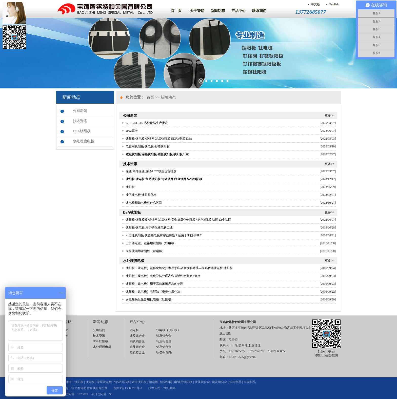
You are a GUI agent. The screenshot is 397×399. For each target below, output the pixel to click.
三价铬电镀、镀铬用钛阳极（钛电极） (151, 243)
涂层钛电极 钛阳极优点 (141, 195)
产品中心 (238, 11)
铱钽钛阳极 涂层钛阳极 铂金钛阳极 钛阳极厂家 (157, 154)
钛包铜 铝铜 (164, 352)
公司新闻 (80, 111)
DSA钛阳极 (82, 131)
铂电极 (134, 330)
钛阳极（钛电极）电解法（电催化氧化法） (154, 291)
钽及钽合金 (137, 347)
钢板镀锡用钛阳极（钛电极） (145, 251)
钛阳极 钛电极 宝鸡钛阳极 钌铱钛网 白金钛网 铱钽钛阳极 (164, 179)
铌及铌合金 (163, 347)
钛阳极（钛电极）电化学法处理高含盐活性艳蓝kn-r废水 (163, 276)
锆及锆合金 (137, 352)
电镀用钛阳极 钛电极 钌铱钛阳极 (148, 146)
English (334, 4)
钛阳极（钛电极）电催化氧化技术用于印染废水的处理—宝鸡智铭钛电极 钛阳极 (179, 268)
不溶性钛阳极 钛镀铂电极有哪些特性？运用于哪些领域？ (164, 235)
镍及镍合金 (163, 335)
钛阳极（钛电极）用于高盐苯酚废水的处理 (154, 284)
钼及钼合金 (163, 341)
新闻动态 (218, 11)
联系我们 (259, 11)
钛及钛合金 (137, 335)
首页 (150, 97)
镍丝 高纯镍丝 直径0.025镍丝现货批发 (151, 171)
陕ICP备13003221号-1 (128, 388)
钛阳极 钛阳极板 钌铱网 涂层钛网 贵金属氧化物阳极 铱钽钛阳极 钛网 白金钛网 (178, 219)
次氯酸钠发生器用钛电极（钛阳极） (150, 299)
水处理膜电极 (83, 141)
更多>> (329, 115)
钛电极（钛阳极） (168, 330)
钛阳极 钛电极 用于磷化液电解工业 (149, 227)
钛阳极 (130, 187)
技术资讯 (80, 121)
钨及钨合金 (137, 341)
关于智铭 (197, 11)
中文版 (315, 4)
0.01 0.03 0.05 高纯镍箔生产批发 (147, 123)
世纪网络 (170, 388)
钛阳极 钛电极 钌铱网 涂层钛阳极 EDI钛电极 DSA (159, 138)
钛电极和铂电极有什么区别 (144, 202)
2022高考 (132, 130)
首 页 (176, 11)
